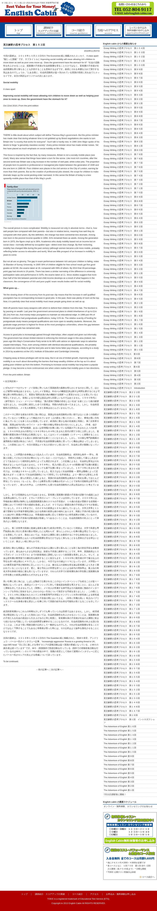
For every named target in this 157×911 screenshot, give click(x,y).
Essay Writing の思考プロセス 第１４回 (123, 333)
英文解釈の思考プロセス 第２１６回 (122, 418)
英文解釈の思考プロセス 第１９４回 (122, 511)
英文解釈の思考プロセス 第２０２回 (122, 477)
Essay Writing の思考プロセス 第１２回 (123, 341)
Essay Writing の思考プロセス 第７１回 (123, 188)
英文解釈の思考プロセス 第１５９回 (122, 660)
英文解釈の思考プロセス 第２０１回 (122, 481)
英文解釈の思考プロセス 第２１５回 (123, 422)
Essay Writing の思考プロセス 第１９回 (123, 311)
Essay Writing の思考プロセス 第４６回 (123, 294)
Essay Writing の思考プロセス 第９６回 (123, 82)
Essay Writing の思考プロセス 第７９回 (123, 154)
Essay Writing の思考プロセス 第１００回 (124, 65)
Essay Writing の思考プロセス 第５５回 (123, 256)
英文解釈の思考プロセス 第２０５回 (122, 464)
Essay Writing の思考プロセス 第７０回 (123, 192)
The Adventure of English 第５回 (119, 773)
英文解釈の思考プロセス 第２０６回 (122, 460)
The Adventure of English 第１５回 (120, 730)
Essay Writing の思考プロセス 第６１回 (123, 231)
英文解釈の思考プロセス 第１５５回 (122, 677)
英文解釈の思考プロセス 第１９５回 (122, 507)
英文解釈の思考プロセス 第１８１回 (122, 566)
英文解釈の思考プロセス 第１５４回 (122, 681)
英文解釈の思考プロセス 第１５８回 (122, 664)
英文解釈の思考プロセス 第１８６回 (122, 545)
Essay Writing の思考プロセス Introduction (124, 388)
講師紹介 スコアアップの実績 (50, 894)
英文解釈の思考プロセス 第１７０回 (122, 613)
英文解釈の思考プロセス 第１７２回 (122, 604)
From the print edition (28, 105)
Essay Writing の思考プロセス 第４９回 (123, 282)
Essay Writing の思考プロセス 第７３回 (123, 180)
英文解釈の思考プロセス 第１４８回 (122, 706)
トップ (24, 894)
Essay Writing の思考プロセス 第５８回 (123, 243)
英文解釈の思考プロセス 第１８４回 (122, 553)
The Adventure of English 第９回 (119, 756)
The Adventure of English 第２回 (119, 786)
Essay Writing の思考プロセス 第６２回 (123, 226)
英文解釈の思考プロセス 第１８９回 (122, 532)
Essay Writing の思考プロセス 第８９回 (123, 112)
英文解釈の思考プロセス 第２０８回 (122, 452)
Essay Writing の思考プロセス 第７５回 (123, 171)
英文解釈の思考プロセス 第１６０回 (122, 655)
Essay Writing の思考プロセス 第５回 (122, 371)
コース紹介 (77, 894)
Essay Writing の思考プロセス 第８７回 (123, 120)
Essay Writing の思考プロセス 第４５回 (123, 299)
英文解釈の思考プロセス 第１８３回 (122, 558)
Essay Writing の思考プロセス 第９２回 (123, 99)
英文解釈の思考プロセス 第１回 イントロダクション (129, 720)
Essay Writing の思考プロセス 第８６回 (123, 124)
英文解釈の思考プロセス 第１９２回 (122, 519)
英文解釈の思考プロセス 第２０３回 (122, 473)
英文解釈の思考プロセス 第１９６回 (122, 502)
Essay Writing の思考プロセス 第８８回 (123, 116)
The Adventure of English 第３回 (119, 781)
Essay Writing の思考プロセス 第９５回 (123, 86)
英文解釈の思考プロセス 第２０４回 (122, 469)
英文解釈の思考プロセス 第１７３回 (122, 600)
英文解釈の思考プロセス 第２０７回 (122, 456)
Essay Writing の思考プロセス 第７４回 (123, 175)
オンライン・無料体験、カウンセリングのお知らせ (128, 806)
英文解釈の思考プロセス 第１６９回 (122, 617)
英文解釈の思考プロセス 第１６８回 (122, 621)
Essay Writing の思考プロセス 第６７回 (124, 205)
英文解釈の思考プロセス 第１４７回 (122, 711)
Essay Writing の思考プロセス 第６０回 (123, 235)
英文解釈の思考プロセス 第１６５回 (122, 634)
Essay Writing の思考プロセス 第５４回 (123, 260)
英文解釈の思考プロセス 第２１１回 (122, 439)
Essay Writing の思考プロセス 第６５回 (124, 214)
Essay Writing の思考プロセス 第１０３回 (124, 52)
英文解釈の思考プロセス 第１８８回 (122, 536)
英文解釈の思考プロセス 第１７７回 (122, 583)
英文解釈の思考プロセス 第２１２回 (122, 435)
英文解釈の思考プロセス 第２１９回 (123, 405)
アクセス (94, 894)
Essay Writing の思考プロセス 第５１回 (123, 273)
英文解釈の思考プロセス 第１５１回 (122, 694)
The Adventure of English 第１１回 (120, 747)
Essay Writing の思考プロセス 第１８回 (123, 316)
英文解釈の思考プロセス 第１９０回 (122, 528)
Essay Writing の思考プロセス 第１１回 (123, 345)
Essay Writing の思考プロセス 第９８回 (123, 73)
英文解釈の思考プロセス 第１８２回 (122, 562)
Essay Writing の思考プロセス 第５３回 (123, 265)
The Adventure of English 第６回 (119, 769)
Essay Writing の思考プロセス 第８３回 (123, 137)
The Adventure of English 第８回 (119, 760)
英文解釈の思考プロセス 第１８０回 (122, 570)
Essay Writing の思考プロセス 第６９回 (123, 197)
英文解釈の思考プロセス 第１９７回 (122, 498)
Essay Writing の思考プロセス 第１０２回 (124, 56)
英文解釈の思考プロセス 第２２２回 (123, 392)
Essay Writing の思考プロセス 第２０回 (123, 307)
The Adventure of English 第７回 (119, 764)
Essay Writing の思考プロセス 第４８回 (123, 286)
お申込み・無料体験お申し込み (121, 894)
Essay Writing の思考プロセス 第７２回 (123, 184)
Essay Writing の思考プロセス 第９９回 (123, 69)
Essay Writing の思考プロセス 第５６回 (123, 252)
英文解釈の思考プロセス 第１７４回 (122, 596)
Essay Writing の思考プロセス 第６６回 (123, 209)
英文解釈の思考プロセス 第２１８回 (123, 409)
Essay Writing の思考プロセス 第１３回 (123, 337)
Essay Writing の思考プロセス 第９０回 (123, 107)
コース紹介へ (148, 877)
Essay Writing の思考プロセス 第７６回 (123, 167)
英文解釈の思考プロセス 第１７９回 (122, 575)
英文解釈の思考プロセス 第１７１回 (122, 609)
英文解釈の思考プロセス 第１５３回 (122, 685)
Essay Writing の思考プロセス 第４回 (122, 375)
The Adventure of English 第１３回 (120, 739)
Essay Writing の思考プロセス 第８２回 (123, 141)
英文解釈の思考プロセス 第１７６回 (122, 587)
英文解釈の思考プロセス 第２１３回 (122, 430)
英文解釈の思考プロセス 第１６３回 (122, 643)
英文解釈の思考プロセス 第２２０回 (123, 401)
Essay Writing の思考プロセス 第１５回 (123, 328)
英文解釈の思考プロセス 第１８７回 (122, 541)
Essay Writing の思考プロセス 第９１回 (123, 103)
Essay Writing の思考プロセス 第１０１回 (124, 61)
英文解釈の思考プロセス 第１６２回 (122, 647)
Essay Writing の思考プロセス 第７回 (122, 362)
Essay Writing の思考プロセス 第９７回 (123, 78)
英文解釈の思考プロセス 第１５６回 (122, 672)
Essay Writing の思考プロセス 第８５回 (123, 129)
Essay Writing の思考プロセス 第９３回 (123, 95)
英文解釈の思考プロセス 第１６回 (121, 715)
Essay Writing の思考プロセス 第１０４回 (124, 48)
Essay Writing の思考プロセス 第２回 (122, 384)
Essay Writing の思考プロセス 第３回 (122, 379)
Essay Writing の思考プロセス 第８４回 (123, 133)
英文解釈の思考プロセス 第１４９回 (122, 702)
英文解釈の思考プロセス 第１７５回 (122, 592)
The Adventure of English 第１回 (119, 790)
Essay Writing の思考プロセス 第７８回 (123, 158)
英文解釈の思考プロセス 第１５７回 (122, 668)
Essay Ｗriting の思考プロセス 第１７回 (123, 320)
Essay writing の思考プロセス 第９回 (122, 354)
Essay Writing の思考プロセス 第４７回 (123, 290)
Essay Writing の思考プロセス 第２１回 (123, 303)
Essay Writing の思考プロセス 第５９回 (123, 239)
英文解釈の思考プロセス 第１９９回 (122, 490)
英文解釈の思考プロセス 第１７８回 (122, 579)
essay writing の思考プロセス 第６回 (122, 367)
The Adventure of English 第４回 (119, 777)
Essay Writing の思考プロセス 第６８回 (123, 201)
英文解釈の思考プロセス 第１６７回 (122, 626)
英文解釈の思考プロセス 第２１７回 (123, 413)
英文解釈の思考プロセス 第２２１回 (124, 396)
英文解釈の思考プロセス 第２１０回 (122, 443)
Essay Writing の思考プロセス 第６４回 (124, 218)
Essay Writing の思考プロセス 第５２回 (123, 269)
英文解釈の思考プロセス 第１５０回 (122, 698)
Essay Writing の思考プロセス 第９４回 (123, 90)
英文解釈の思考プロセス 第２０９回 (122, 447)
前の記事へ (43, 669)
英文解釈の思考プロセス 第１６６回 (122, 630)
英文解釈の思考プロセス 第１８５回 (122, 549)
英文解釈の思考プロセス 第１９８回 (122, 494)
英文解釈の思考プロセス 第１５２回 (122, 689)
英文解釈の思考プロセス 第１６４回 (122, 638)
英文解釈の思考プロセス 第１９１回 (122, 524)
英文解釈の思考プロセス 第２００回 (122, 486)
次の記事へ (56, 669)
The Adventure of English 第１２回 (120, 743)
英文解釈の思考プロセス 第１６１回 (122, 651)
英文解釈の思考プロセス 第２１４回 (122, 426)
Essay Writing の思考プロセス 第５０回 (123, 277)
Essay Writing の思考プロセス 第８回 (122, 358)
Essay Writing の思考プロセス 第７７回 (123, 163)
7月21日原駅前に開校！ (115, 794)
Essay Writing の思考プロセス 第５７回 (123, 248)
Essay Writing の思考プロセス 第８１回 (123, 146)
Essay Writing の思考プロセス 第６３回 (124, 222)
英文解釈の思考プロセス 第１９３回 (122, 515)
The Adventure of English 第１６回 (120, 726)
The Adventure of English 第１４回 (120, 735)
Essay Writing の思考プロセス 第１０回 (123, 350)
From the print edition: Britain (16, 374)
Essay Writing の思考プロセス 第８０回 (123, 150)
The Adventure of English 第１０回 (120, 752)
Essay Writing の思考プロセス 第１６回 (123, 324)
